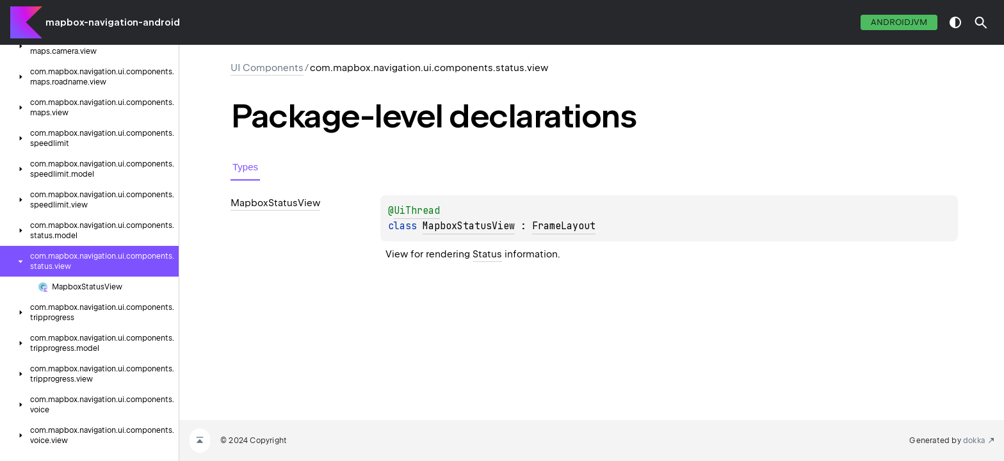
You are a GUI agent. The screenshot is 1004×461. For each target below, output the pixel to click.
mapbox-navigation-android (112, 22)
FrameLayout (563, 226)
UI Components (267, 68)
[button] (981, 22)
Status (487, 254)
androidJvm (899, 22)
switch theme (955, 22)
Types (245, 166)
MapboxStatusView (469, 226)
